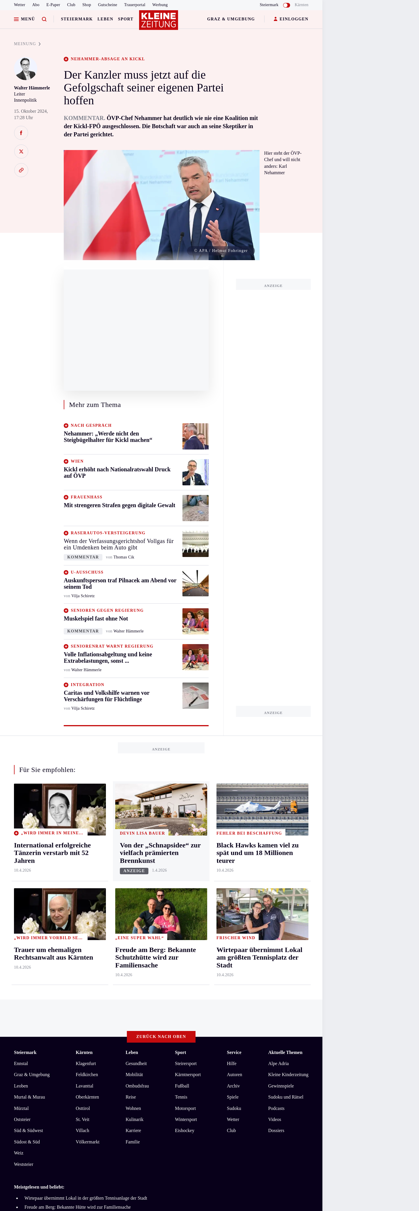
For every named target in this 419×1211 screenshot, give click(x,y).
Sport (126, 19)
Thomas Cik (123, 557)
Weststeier (23, 1164)
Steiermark (77, 19)
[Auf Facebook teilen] (21, 133)
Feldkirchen (87, 1074)
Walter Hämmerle (32, 87)
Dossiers (276, 1130)
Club (71, 5)
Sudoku (234, 1108)
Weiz (18, 1152)
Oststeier (22, 1119)
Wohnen (133, 1108)
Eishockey (184, 1130)
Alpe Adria (278, 1063)
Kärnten (301, 5)
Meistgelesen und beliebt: (39, 1186)
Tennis (181, 1096)
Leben (105, 19)
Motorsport (185, 1108)
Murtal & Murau (29, 1096)
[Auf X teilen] (21, 151)
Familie (133, 1141)
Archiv (233, 1085)
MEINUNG (27, 44)
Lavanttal (84, 1085)
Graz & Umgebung (231, 19)
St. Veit (82, 1119)
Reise (131, 1096)
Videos (274, 1119)
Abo (36, 5)
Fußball (182, 1085)
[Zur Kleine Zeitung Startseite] (159, 23)
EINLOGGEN (291, 19)
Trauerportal (134, 5)
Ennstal (21, 1063)
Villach (82, 1130)
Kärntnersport (188, 1074)
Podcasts (276, 1108)
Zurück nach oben (161, 1036)
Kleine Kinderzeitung (288, 1074)
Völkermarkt (88, 1141)
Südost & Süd (27, 1141)
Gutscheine (107, 5)
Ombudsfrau (137, 1085)
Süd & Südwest (28, 1130)
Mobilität (134, 1074)
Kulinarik (134, 1119)
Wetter (19, 5)
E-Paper (53, 5)
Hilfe (232, 1063)
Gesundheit (136, 1063)
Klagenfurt (86, 1063)
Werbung (160, 5)
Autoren (234, 1074)
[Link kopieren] (21, 170)
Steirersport (186, 1063)
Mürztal (21, 1108)
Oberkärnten (87, 1096)
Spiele (233, 1096)
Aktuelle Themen (285, 1052)
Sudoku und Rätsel (285, 1096)
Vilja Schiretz (83, 596)
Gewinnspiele (281, 1085)
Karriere (133, 1130)
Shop (86, 5)
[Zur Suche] (44, 19)
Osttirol (83, 1108)
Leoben (21, 1085)
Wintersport (186, 1119)
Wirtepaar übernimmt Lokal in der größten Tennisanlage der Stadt (85, 1198)
